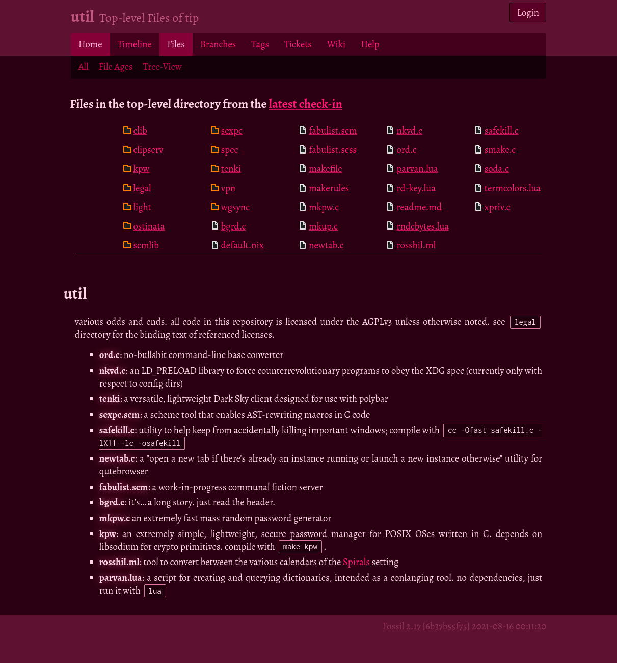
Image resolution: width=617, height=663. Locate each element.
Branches (218, 44)
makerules (329, 188)
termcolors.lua (513, 188)
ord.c (406, 149)
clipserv (148, 149)
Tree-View (162, 66)
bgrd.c (233, 226)
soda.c (497, 168)
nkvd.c (409, 130)
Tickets (298, 44)
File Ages (115, 66)
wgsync (235, 206)
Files (176, 44)
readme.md (419, 206)
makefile (325, 168)
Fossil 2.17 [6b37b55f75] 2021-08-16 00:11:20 (464, 626)
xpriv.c (498, 206)
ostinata (149, 226)
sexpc (232, 130)
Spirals (356, 561)
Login (528, 12)
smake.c (500, 149)
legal (142, 188)
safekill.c (502, 130)
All (83, 66)
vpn (228, 188)
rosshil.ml (416, 245)
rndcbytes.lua (422, 226)
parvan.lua (417, 168)
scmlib (146, 245)
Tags (260, 44)
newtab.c (326, 245)
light (142, 206)
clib (140, 130)
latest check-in (305, 103)
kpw (141, 168)
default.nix (242, 245)
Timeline (135, 44)
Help (370, 44)
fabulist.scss (333, 149)
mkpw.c (324, 206)
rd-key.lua (416, 188)
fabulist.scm (333, 130)
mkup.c (323, 226)
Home (90, 44)
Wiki (336, 44)
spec (229, 149)
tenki (231, 168)
